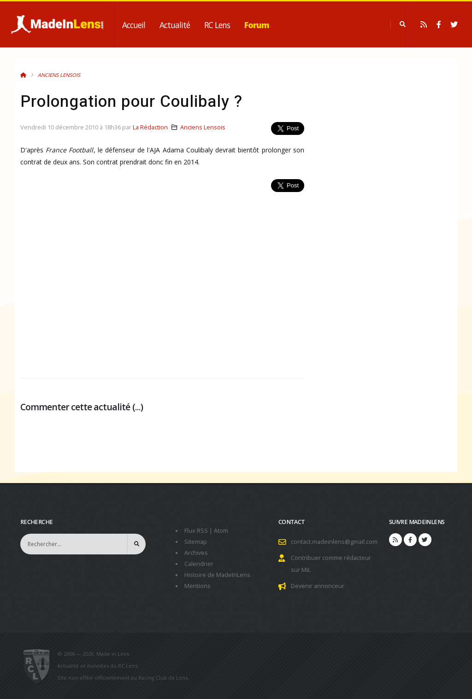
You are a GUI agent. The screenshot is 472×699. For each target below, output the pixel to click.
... (138, 407)
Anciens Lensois (59, 74)
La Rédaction (150, 127)
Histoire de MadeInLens (217, 575)
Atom (221, 531)
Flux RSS (196, 531)
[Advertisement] (162, 280)
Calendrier (198, 564)
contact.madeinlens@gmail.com (334, 542)
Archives (196, 553)
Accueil (133, 24)
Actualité (174, 24)
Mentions (197, 586)
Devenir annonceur (317, 586)
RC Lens (217, 24)
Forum (256, 24)
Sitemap (195, 542)
